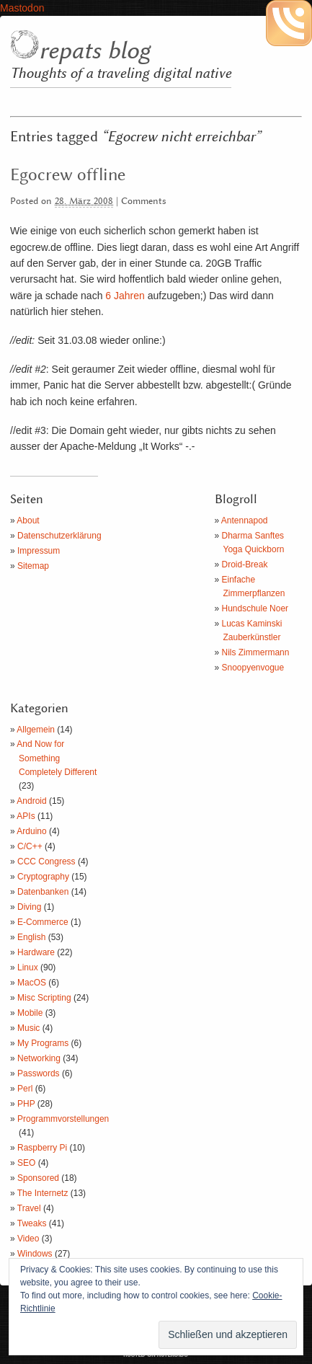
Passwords (38, 1073)
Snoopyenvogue (253, 668)
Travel (29, 1208)
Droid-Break (245, 564)
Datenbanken (42, 892)
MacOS (31, 983)
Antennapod (244, 520)
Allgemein (36, 730)
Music (28, 1028)
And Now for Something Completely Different (57, 757)
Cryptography (43, 877)
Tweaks (32, 1223)
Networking (39, 1058)
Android (31, 801)
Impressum (38, 551)
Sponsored (38, 1178)
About (28, 520)
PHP (26, 1104)
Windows (35, 1254)
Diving (29, 907)
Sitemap (33, 566)
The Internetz (42, 1193)
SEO (26, 1163)
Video (28, 1239)
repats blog (94, 51)
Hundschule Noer (255, 608)
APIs (26, 816)
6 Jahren (124, 295)
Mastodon (22, 8)
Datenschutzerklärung (59, 536)
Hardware (36, 952)
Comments (143, 201)
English (31, 937)
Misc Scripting (44, 998)
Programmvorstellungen (63, 1119)
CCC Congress (46, 861)
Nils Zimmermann (256, 652)
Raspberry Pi (42, 1148)
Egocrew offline (67, 175)
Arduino (31, 831)
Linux (27, 967)
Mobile (30, 1013)
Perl (24, 1089)
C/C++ (30, 846)
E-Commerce (42, 922)
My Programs (42, 1043)
